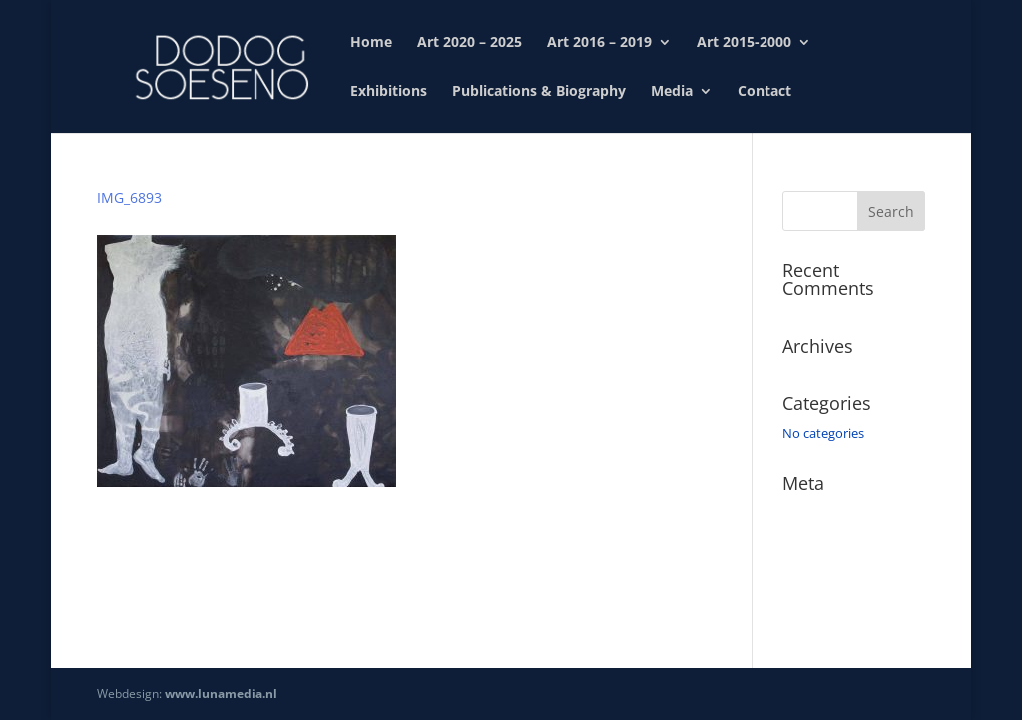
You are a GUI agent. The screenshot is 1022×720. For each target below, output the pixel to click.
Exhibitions (388, 92)
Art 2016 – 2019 (599, 43)
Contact (764, 92)
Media (672, 92)
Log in (800, 513)
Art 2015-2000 (744, 43)
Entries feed (817, 542)
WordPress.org (826, 599)
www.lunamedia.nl (221, 693)
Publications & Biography (539, 92)
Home (371, 43)
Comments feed (829, 570)
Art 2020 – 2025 (469, 43)
